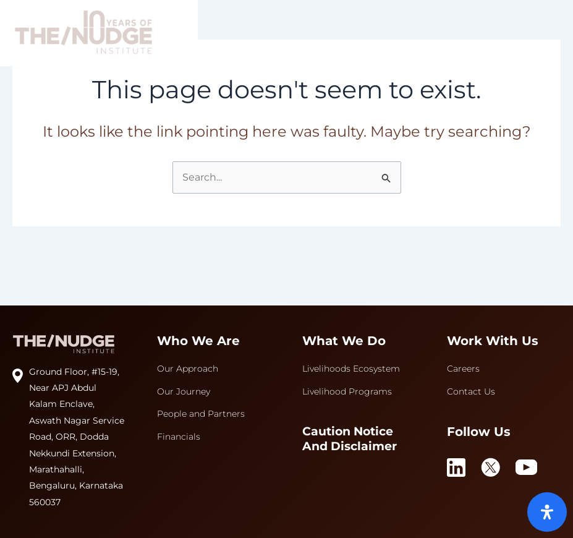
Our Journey (183, 391)
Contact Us (471, 391)
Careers (463, 368)
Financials (178, 436)
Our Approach (187, 368)
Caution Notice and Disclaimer (349, 438)
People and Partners (201, 413)
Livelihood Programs (347, 391)
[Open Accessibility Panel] (547, 512)
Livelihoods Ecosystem (351, 368)
